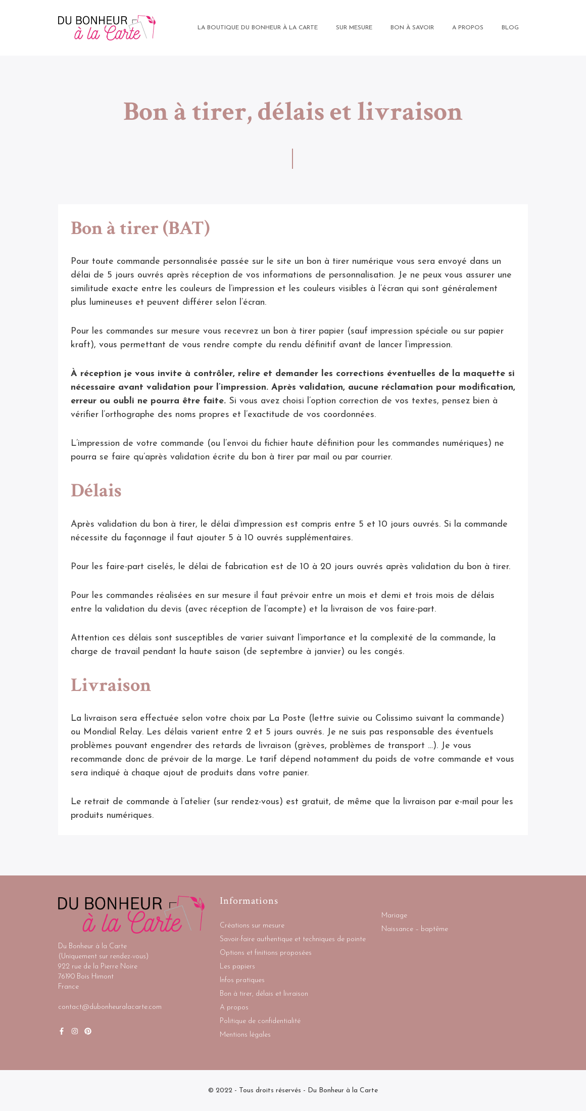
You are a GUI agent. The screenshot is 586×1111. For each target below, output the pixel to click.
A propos (234, 1007)
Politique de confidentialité (260, 1021)
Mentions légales (245, 1035)
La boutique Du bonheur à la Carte (258, 28)
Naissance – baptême (414, 929)
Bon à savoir (412, 28)
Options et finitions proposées (266, 953)
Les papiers (237, 966)
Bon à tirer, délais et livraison (264, 994)
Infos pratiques (242, 980)
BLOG (510, 28)
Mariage (394, 915)
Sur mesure (354, 28)
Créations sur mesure (252, 926)
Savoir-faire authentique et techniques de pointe (293, 939)
